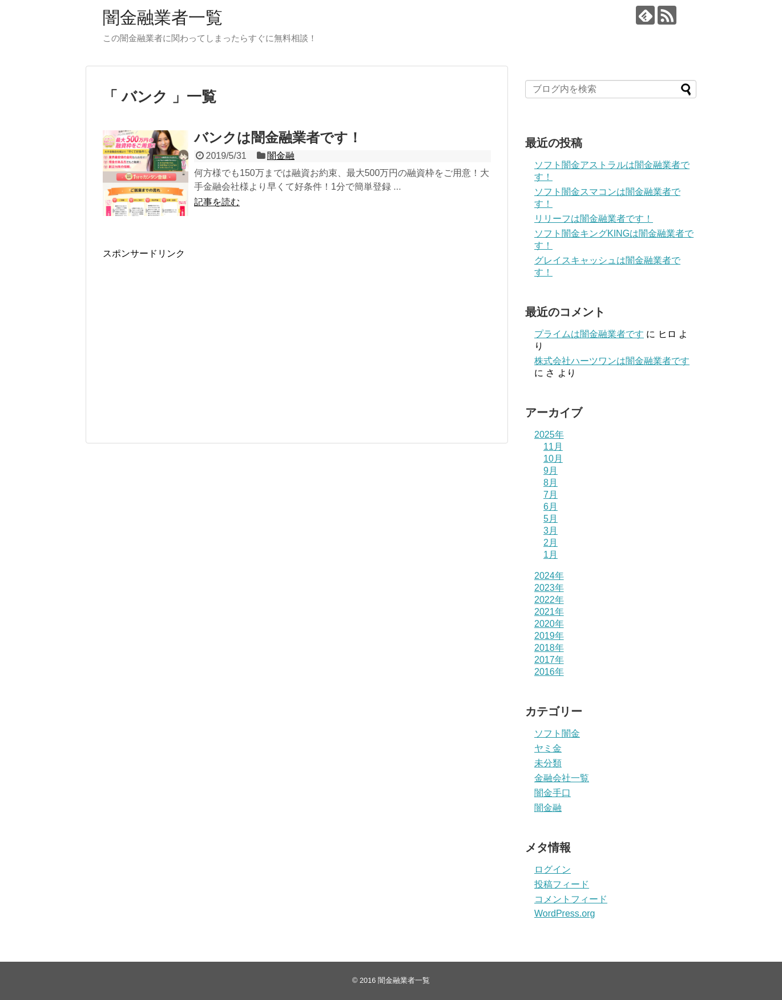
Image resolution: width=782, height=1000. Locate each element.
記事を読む (217, 202)
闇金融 (281, 156)
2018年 (549, 648)
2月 (550, 542)
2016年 (549, 672)
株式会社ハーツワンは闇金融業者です (612, 361)
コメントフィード (570, 899)
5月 (550, 518)
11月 (553, 446)
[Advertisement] (199, 349)
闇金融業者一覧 (163, 17)
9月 (550, 470)
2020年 (549, 624)
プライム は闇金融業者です (589, 334)
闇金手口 (552, 793)
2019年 (549, 636)
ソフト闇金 (557, 733)
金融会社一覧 (561, 778)
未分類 (548, 763)
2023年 (549, 588)
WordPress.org (564, 913)
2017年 (549, 660)
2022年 (549, 600)
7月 (550, 494)
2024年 (549, 576)
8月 (550, 482)
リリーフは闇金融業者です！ (593, 218)
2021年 (549, 612)
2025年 (549, 434)
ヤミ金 (548, 748)
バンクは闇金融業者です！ (278, 137)
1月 (550, 554)
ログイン (552, 869)
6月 (550, 506)
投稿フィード (561, 884)
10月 (553, 458)
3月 (550, 530)
